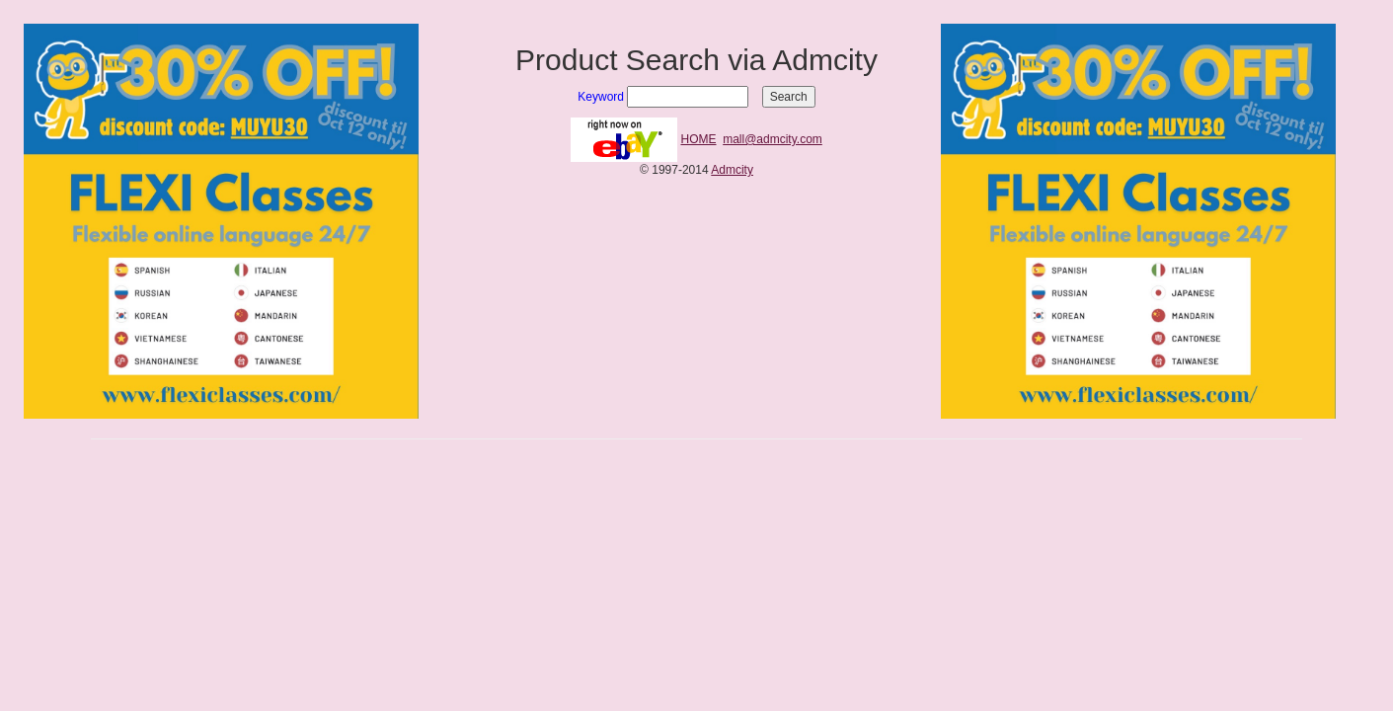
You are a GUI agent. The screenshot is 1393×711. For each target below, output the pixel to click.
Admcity (732, 170)
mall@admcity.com (772, 139)
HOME (699, 139)
